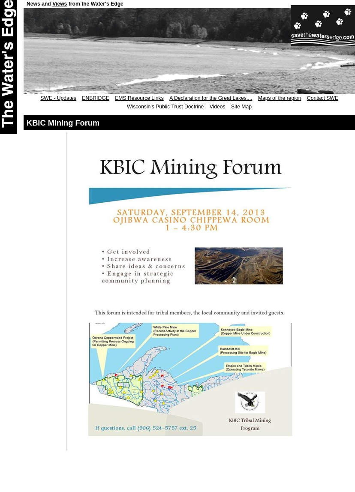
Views (59, 4)
